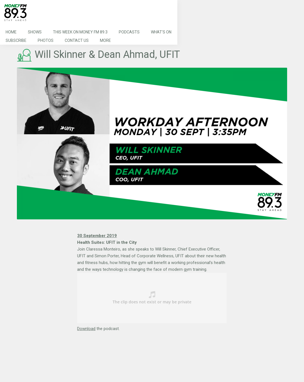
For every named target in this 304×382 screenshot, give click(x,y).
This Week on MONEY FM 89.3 (80, 32)
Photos (45, 40)
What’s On (161, 32)
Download (86, 328)
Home (11, 32)
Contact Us (77, 40)
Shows (35, 32)
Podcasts (129, 32)
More (105, 40)
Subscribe (16, 40)
